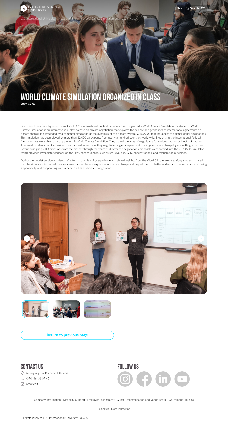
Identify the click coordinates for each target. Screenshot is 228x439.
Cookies (104, 409)
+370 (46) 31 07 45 (37, 378)
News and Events (69, 18)
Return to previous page (67, 335)
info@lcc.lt (31, 384)
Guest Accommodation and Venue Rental (142, 400)
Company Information (47, 400)
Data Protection (120, 409)
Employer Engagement (100, 400)
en (180, 8)
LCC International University (38, 18)
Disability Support (74, 400)
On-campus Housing (181, 400)
